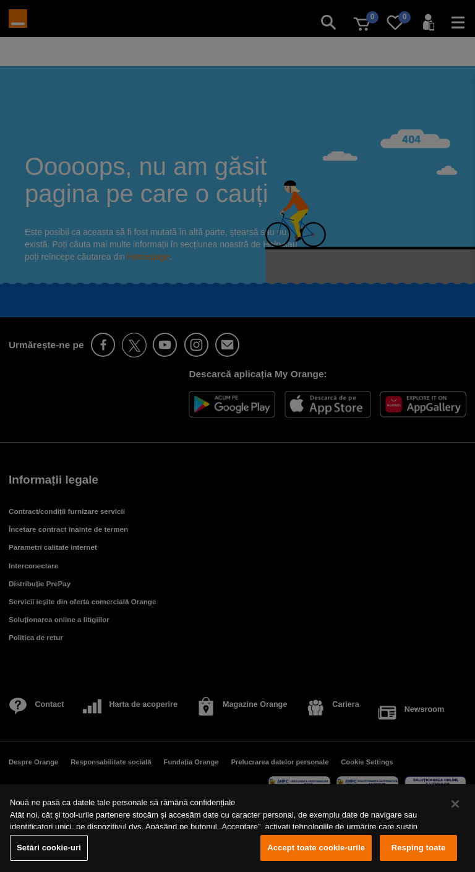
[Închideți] (455, 804)
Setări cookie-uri (49, 847)
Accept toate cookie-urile (316, 847)
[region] (237, 828)
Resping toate (419, 847)
